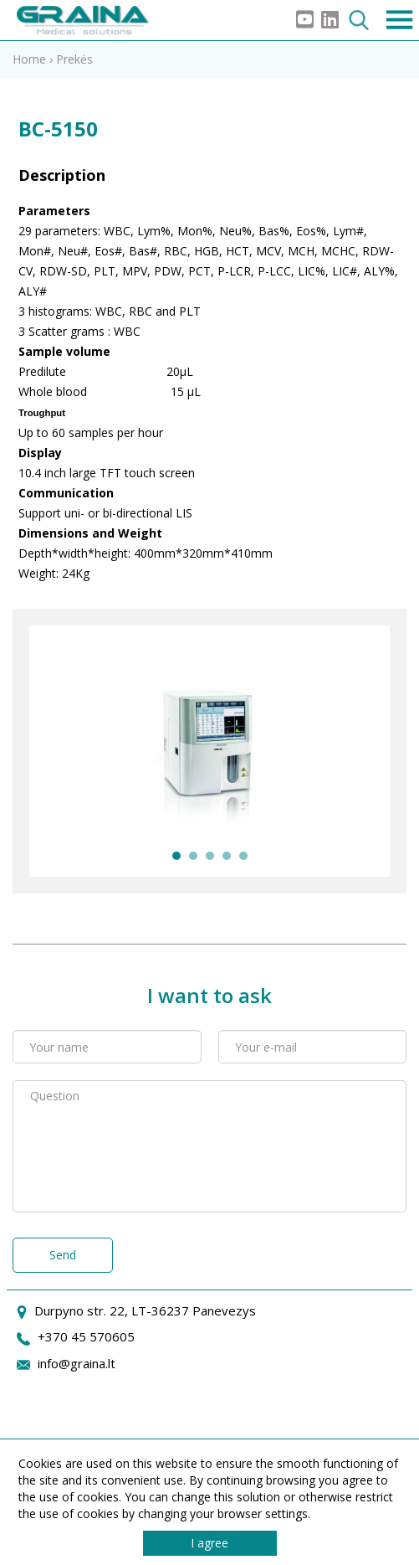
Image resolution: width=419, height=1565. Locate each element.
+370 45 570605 (86, 1336)
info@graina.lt (76, 1363)
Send (62, 1255)
